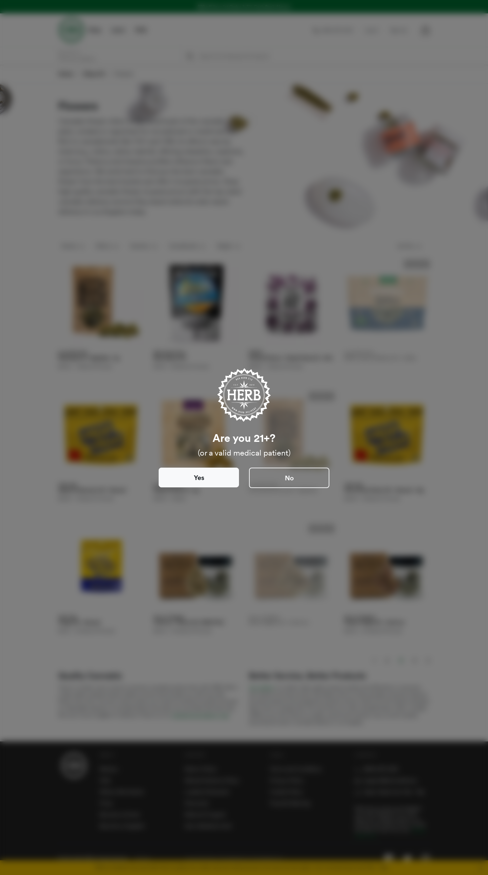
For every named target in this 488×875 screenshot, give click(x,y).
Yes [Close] (199, 477)
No (289, 478)
